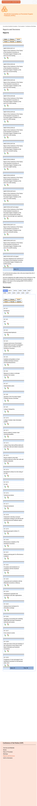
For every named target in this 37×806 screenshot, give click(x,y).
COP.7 (29, 290)
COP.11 (10, 290)
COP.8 (24, 290)
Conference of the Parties (31, 26)
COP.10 (15, 290)
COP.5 (9, 293)
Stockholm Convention (12, 26)
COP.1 (27, 293)
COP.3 (18, 293)
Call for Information (8, 758)
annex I (4, 281)
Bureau (5, 750)
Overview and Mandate (8, 748)
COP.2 (23, 293)
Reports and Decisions (9, 756)
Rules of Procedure (8, 752)
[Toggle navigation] (34, 2)
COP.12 (5, 290)
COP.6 (4, 293)
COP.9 (20, 290)
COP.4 (13, 293)
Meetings (5, 754)
